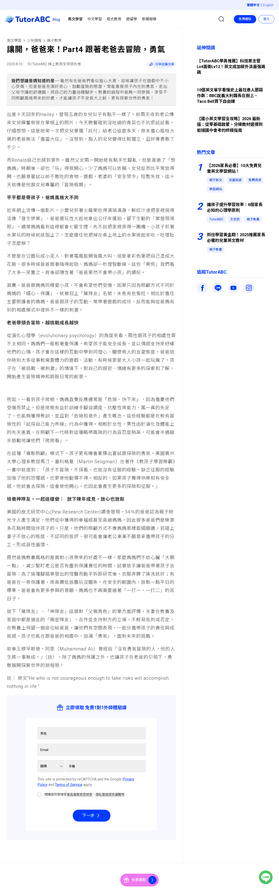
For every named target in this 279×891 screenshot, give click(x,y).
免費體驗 (245, 19)
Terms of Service (68, 785)
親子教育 (54, 40)
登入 (266, 19)
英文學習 (14, 40)
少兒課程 (34, 40)
